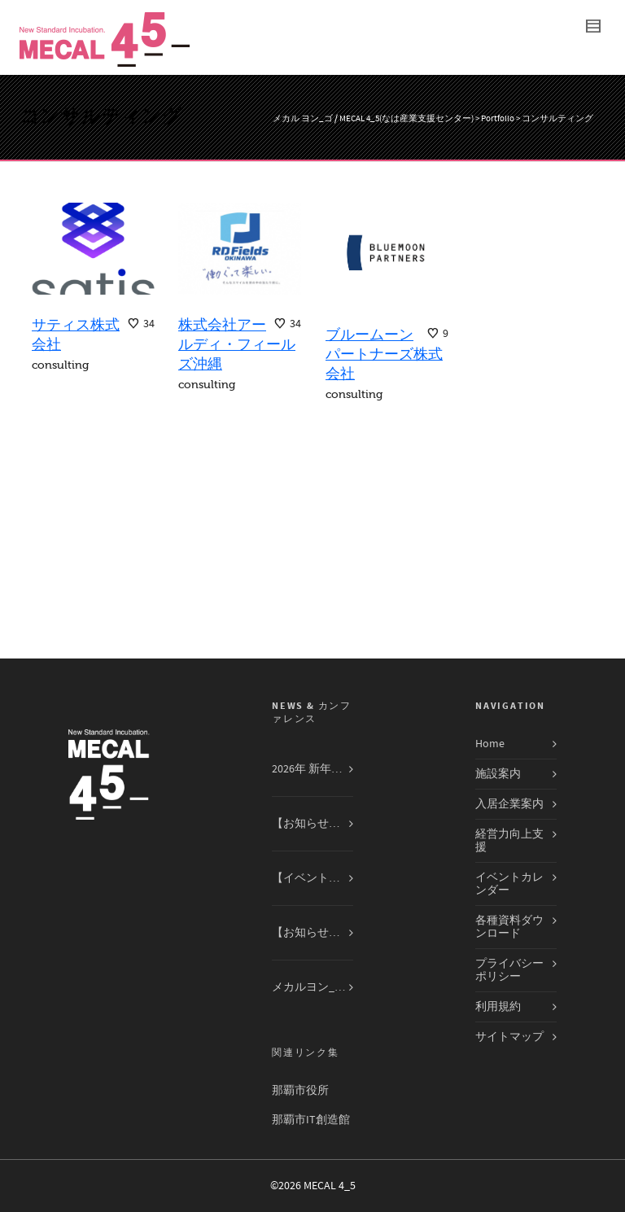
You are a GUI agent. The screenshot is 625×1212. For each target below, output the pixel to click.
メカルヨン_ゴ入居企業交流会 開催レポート (312, 987)
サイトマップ (509, 1037)
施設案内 (498, 774)
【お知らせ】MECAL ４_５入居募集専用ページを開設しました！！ (312, 932)
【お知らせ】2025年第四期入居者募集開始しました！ (312, 823)
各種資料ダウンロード (509, 927)
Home (490, 744)
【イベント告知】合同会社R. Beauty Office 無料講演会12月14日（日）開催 (312, 878)
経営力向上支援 (509, 841)
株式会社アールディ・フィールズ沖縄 (236, 344)
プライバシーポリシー (509, 970)
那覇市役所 (300, 1090)
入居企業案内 (509, 804)
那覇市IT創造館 (311, 1120)
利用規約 (498, 1007)
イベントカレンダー (509, 884)
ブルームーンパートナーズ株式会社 (384, 354)
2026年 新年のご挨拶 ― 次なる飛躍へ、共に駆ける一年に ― (312, 769)
